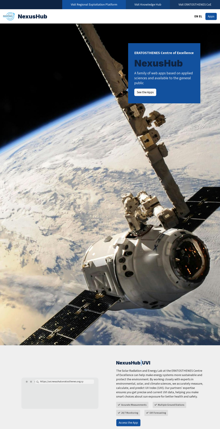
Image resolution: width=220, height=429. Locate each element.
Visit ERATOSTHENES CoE (195, 4)
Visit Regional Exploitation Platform (94, 4)
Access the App (128, 423)
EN (196, 16)
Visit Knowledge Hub (147, 4)
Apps (211, 16)
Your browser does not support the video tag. (60, 397)
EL (200, 16)
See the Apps (145, 92)
